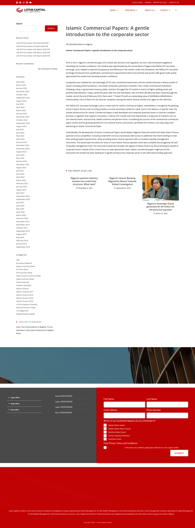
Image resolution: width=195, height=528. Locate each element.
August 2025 (21, 101)
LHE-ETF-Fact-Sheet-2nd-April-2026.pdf (32, 46)
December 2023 (22, 145)
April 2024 (20, 139)
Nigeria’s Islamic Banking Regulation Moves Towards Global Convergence (122, 181)
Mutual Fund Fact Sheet (26, 307)
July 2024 (20, 129)
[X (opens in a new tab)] (17, 2)
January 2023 (21, 161)
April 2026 (20, 82)
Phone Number (154, 410)
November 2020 (22, 196)
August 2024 (21, 126)
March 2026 (21, 85)
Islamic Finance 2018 (24, 295)
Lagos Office (15, 398)
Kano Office (15, 410)
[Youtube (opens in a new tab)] (30, 2)
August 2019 (21, 234)
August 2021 (21, 190)
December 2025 (22, 91)
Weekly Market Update (25, 314)
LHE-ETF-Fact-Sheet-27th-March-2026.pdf (33, 49)
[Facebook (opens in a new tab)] (20, 2)
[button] (24, 398)
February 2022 (22, 183)
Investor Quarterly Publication (119, 436)
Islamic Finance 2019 (24, 298)
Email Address (111, 410)
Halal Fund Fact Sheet (25, 279)
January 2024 (21, 142)
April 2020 (20, 212)
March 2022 (21, 180)
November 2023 (22, 148)
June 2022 (20, 174)
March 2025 (21, 110)
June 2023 (20, 155)
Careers (148, 2)
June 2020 (20, 205)
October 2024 (21, 120)
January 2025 (21, 113)
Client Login (137, 2)
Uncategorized (22, 310)
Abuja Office (15, 404)
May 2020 (20, 209)
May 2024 (20, 136)
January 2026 (21, 88)
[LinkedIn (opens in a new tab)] (27, 2)
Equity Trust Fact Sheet (25, 266)
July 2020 (20, 202)
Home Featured (22, 282)
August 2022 (21, 167)
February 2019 (22, 240)
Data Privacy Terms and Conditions (121, 443)
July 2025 (20, 104)
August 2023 (21, 151)
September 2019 (23, 231)
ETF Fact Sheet (22, 269)
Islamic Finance (22, 288)
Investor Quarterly (23, 285)
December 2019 (22, 221)
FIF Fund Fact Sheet (24, 272)
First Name (109, 399)
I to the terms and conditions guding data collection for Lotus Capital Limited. (143, 448)
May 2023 (20, 158)
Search (19, 23)
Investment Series (114, 439)
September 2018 (23, 247)
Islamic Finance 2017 (24, 291)
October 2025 (21, 94)
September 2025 (23, 97)
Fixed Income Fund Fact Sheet (28, 276)
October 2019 (21, 228)
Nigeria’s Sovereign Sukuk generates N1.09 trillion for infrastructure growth (161, 206)
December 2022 (22, 164)
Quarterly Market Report (117, 432)
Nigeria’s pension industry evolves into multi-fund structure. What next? (84, 181)
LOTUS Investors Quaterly (26, 304)
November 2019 (22, 224)
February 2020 (22, 218)
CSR (17, 260)
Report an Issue (160, 2)
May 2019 (20, 237)
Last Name (152, 399)
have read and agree (116, 448)
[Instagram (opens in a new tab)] (23, 2)
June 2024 (20, 132)
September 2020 (23, 199)
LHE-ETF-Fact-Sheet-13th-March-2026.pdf (33, 56)
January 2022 (21, 186)
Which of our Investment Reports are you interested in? (130, 421)
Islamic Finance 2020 (24, 301)
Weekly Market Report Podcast (119, 429)
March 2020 (21, 215)
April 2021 (20, 193)
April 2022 (20, 177)
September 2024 (23, 123)
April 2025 (20, 107)
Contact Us (174, 2)
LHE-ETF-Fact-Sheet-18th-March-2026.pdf (33, 52)
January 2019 (21, 243)
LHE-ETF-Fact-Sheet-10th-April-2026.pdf (32, 43)
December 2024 (22, 117)
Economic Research (24, 263)
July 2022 (20, 170)
